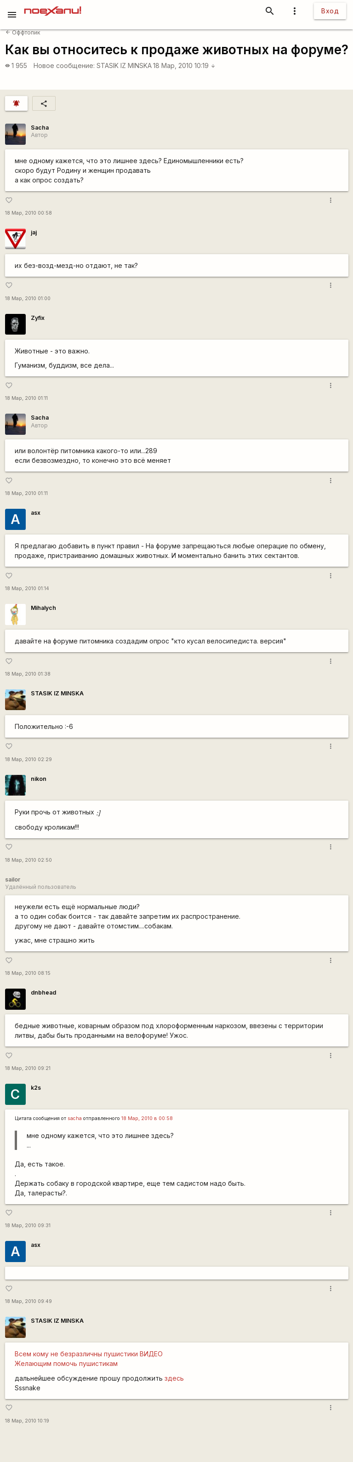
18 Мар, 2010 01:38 (28, 674)
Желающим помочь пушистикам (66, 1363)
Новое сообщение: (64, 65)
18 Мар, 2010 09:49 (28, 1301)
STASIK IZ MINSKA (124, 65)
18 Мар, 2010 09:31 (28, 1226)
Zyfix (38, 317)
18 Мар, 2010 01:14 (27, 589)
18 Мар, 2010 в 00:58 (147, 1118)
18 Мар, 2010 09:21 (28, 1068)
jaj (34, 232)
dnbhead (43, 992)
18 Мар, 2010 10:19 (184, 65)
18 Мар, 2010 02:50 (28, 860)
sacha (75, 1118)
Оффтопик (23, 32)
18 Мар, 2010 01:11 (26, 398)
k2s (36, 1087)
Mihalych (43, 607)
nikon (38, 778)
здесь (174, 1378)
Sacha (40, 127)
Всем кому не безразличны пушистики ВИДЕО (89, 1354)
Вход (330, 11)
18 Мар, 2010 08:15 (28, 973)
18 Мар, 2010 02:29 (28, 759)
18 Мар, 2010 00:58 (28, 213)
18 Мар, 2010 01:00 (28, 299)
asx (35, 512)
